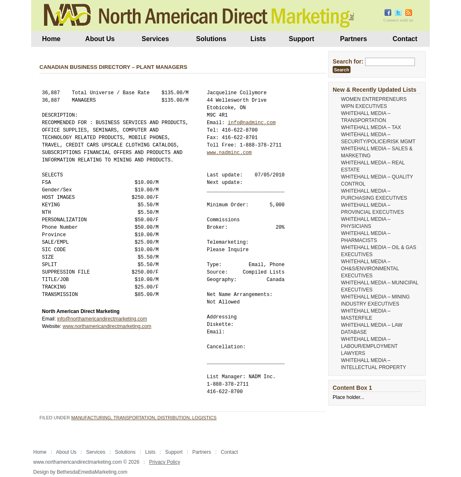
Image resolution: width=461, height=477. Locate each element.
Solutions (211, 38)
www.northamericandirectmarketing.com (107, 326)
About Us (100, 38)
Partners (353, 38)
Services (155, 38)
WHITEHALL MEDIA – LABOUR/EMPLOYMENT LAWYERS (369, 346)
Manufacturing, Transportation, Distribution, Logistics (143, 417)
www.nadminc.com (229, 152)
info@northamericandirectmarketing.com (102, 319)
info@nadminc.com (251, 122)
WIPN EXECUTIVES (364, 106)
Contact (404, 38)
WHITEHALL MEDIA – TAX (371, 127)
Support (301, 38)
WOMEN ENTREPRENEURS (374, 99)
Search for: (348, 61)
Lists (258, 38)
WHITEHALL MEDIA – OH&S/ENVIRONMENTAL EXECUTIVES (370, 269)
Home (51, 38)
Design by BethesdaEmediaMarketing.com (80, 472)
